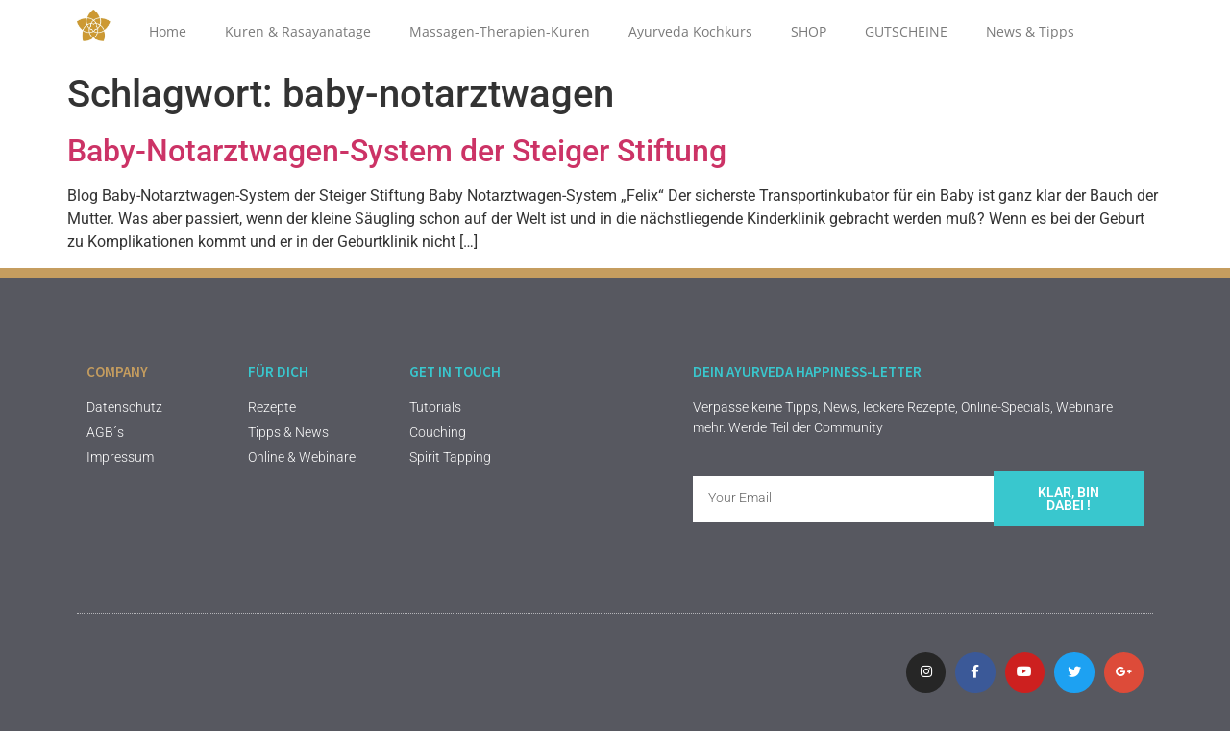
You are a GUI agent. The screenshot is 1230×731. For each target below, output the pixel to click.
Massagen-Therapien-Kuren (499, 31)
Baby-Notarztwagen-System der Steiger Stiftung (396, 151)
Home (167, 31)
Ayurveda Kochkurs (690, 31)
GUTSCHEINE (906, 31)
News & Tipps (1030, 31)
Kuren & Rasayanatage (298, 31)
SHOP (808, 31)
